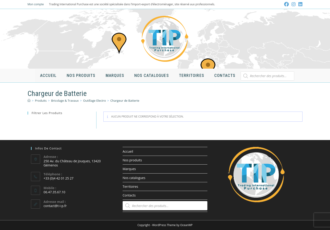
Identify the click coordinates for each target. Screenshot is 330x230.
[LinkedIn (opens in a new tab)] (299, 4)
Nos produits (132, 160)
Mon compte (36, 4)
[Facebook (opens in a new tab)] (286, 4)
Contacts (129, 195)
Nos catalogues (134, 178)
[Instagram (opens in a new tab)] (293, 4)
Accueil (128, 151)
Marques (129, 169)
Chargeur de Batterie (124, 100)
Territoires (130, 186)
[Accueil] (29, 100)
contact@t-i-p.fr (55, 206)
